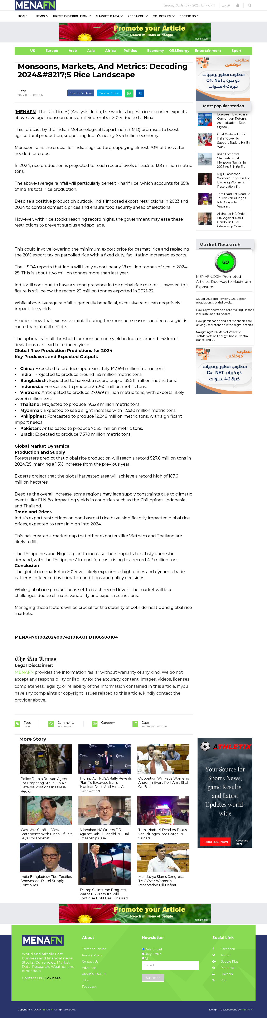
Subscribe (153, 978)
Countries (161, 16)
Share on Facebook (80, 93)
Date (22, 91)
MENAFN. (47, 1009)
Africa (110, 51)
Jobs (85, 980)
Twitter (221, 955)
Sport (233, 51)
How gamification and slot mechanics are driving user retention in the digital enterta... (225, 323)
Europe (51, 51)
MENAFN (26, 111)
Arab (72, 51)
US (27, 51)
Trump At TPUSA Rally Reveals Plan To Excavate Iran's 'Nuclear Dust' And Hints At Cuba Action (105, 784)
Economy (155, 51)
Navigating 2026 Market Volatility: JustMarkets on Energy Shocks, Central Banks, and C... (222, 335)
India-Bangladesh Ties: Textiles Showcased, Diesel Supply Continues (46, 881)
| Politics (129, 51)
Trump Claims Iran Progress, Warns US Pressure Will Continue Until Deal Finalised (103, 894)
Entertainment (201, 51)
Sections (187, 16)
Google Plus (225, 961)
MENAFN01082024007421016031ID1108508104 (66, 637)
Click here (52, 978)
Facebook (223, 949)
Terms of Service (94, 949)
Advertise (89, 968)
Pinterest (223, 968)
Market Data (107, 16)
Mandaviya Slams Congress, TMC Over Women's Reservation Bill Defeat (161, 881)
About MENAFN (94, 974)
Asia (91, 51)
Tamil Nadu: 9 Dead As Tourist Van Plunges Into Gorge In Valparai (163, 834)
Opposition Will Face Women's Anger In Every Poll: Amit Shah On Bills (163, 782)
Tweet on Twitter (109, 93)
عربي (226, 5)
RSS (219, 980)
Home (22, 16)
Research (135, 16)
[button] (237, 5)
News (40, 16)
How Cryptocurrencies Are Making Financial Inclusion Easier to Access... (225, 311)
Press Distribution (70, 16)
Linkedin (222, 974)
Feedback (89, 987)
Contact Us (90, 961)
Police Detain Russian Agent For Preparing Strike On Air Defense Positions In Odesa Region (44, 785)
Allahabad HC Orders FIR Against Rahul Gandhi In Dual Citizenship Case (104, 834)
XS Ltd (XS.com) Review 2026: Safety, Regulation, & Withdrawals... (221, 300)
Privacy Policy (92, 955)
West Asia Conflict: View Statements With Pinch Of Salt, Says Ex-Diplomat (47, 834)
